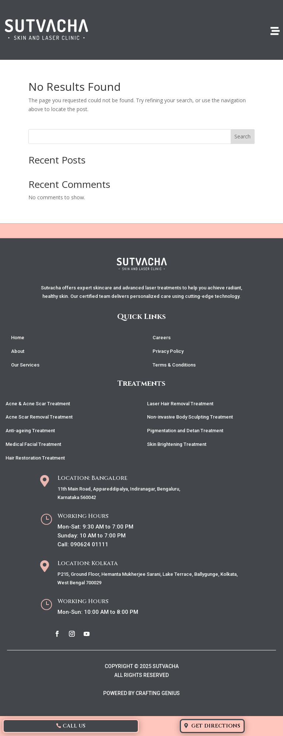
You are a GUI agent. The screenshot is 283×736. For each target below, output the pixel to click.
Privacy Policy (168, 351)
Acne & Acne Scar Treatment (38, 403)
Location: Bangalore (92, 478)
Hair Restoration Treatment (35, 458)
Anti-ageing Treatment (30, 430)
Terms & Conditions (174, 365)
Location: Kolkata (87, 563)
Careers (162, 337)
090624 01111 (89, 544)
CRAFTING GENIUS (158, 693)
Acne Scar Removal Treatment (39, 417)
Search (242, 136)
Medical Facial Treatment (33, 444)
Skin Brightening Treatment (176, 444)
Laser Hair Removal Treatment (180, 403)
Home (17, 337)
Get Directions (215, 725)
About (17, 351)
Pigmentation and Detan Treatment (185, 430)
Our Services (25, 365)
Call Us (74, 725)
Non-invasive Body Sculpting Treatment (190, 417)
